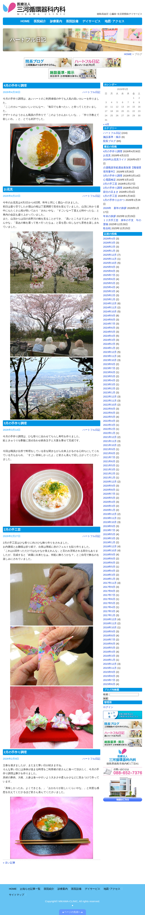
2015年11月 (110, 667)
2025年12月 (110, 254)
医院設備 (72, 21)
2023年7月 (109, 368)
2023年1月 (109, 392)
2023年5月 (109, 376)
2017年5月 (109, 603)
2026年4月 (109, 238)
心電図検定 (109, 179)
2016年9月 (109, 631)
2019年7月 (109, 530)
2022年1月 (109, 433)
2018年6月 (109, 562)
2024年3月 (109, 339)
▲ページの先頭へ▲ (72, 912)
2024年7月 (109, 323)
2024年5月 (109, 331)
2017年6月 (109, 599)
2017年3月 (109, 611)
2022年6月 (109, 412)
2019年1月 (109, 542)
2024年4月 (109, 335)
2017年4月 (109, 607)
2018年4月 (109, 570)
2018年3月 (109, 574)
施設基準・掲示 (112, 137)
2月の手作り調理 (15, 752)
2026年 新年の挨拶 (114, 208)
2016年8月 (109, 635)
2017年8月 (109, 590)
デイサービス (91, 21)
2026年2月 (109, 246)
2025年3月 (109, 291)
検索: (106, 694)
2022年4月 (109, 420)
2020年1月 (109, 509)
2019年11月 (110, 518)
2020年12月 (110, 481)
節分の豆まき (110, 191)
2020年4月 (109, 501)
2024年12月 (110, 303)
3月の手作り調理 (15, 423)
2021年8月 (109, 453)
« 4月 (106, 124)
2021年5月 (109, 465)
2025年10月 (110, 262)
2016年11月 (110, 623)
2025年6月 (109, 279)
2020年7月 (109, 493)
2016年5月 (109, 647)
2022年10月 (110, 404)
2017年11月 (110, 582)
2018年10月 (110, 550)
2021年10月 (110, 445)
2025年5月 (109, 283)
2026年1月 (109, 250)
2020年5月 (109, 497)
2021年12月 (110, 437)
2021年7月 (109, 457)
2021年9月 (109, 449)
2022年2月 (109, 428)
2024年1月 (109, 347)
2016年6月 (109, 643)
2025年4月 (109, 287)
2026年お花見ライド (114, 159)
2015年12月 (110, 663)
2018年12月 (110, 546)
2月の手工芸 (12, 529)
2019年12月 (110, 514)
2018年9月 (109, 554)
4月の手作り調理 (15, 85)
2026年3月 (109, 242)
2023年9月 (109, 364)
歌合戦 (107, 228)
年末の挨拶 (109, 216)
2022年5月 (109, 416)
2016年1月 (109, 659)
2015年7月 (109, 680)
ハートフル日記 (91, 92)
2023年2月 (109, 388)
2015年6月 (109, 684)
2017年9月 (109, 586)
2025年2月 (109, 295)
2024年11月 (110, 307)
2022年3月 (109, 424)
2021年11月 (110, 441)
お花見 (8, 189)
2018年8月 (109, 558)
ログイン (108, 707)
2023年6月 (109, 372)
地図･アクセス (114, 21)
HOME (25, 21)
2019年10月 (110, 522)
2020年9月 (109, 485)
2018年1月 (109, 578)
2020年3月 (109, 505)
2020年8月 (109, 489)
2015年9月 (109, 671)
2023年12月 (110, 352)
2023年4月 (109, 380)
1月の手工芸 (110, 195)
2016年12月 (110, 619)
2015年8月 (109, 676)
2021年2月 (109, 473)
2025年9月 (109, 266)
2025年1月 (109, 299)
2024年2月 (109, 343)
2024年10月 (110, 311)
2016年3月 (109, 655)
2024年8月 (109, 319)
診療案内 (56, 21)
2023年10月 (110, 360)
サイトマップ (16, 894)
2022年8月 (109, 408)
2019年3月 (109, 538)
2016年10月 (110, 627)
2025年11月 (110, 258)
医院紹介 (40, 21)
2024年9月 (109, 315)
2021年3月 (109, 469)
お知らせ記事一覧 (30, 888)
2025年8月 (109, 271)
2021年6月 (109, 461)
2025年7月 (109, 275)
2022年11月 (110, 400)
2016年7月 (109, 639)
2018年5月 (109, 566)
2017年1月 (109, 615)
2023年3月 (109, 384)
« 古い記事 (9, 862)
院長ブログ (109, 141)
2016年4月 (109, 651)
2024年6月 (109, 327)
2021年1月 (109, 477)
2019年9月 (109, 526)
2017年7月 (109, 595)
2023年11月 (110, 356)
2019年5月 (109, 534)
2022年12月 (110, 396)
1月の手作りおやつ (114, 199)
